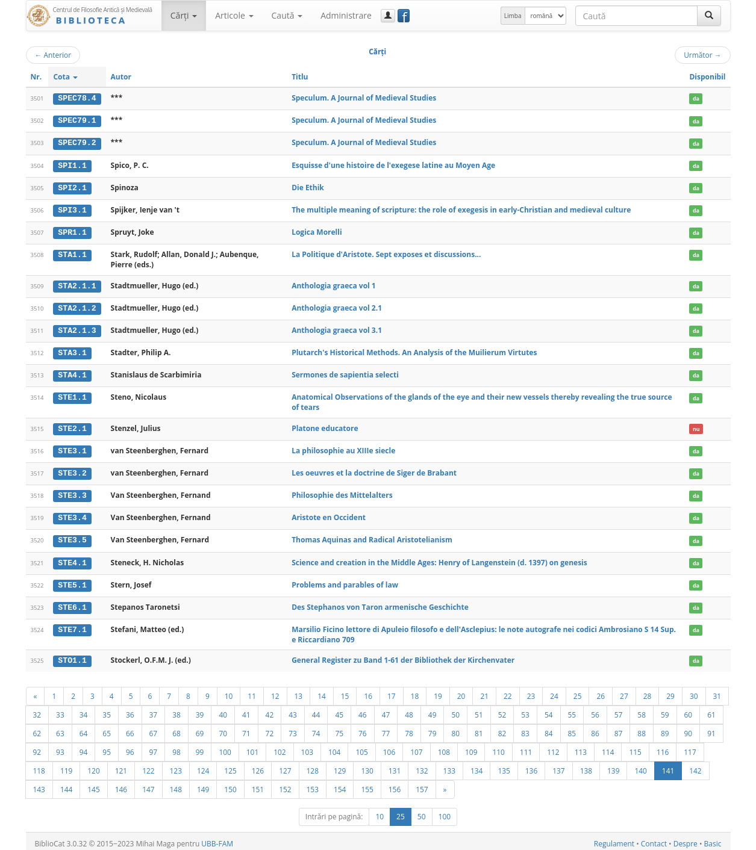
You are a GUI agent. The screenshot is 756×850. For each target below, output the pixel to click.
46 (362, 710)
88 (641, 728)
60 (688, 710)
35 (106, 710)
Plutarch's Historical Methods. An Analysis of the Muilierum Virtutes (414, 350)
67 (153, 728)
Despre (685, 839)
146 (121, 784)
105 (361, 747)
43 (293, 710)
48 (409, 710)
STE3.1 (72, 447)
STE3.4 (72, 514)
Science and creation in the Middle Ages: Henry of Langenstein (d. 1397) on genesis (439, 558)
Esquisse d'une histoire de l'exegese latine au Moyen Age (393, 164)
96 (130, 747)
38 (176, 710)
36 (130, 710)
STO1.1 (72, 655)
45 (339, 710)
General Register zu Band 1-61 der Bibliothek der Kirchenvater (403, 655)
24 (554, 691)
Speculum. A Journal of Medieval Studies (364, 98)
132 (422, 766)
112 (553, 747)
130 (367, 766)
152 (285, 784)
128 (313, 766)
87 (618, 728)
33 (60, 710)
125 (230, 766)
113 (581, 747)
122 (148, 766)
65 (106, 728)
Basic (713, 839)
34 (84, 710)
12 (275, 691)
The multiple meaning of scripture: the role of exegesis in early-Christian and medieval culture (461, 208)
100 (225, 747)
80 (455, 728)
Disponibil (707, 77)
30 (694, 691)
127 (285, 766)
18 (415, 691)
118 (39, 766)
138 (586, 766)
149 (203, 784)
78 (409, 728)
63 (60, 728)
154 (340, 784)
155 (367, 784)
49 (432, 710)
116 (663, 747)
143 (39, 784)
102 (279, 747)
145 (93, 784)
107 (416, 747)
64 (84, 728)
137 (558, 766)
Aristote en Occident (329, 514)
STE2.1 (72, 425)
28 (647, 691)
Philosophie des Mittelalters (342, 491)
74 (316, 728)
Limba (513, 15)
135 (504, 766)
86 (595, 728)
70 (223, 728)
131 (395, 766)
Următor (702, 55)
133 (449, 766)
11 (252, 691)
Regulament (614, 839)
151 (258, 784)
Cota (65, 77)
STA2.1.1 (77, 284)
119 (66, 766)
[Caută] (709, 15)
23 (531, 691)
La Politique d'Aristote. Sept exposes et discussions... (386, 253)
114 (608, 747)
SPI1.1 (72, 164)
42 (270, 710)
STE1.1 (72, 394)
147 (148, 784)
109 (471, 747)
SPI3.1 (72, 208)
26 (600, 691)
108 (444, 747)
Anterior (53, 55)
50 (455, 710)
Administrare (346, 15)
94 (84, 747)
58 (641, 710)
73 (293, 728)
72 (270, 728)
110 (498, 747)
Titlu (300, 77)
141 (668, 766)
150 (230, 784)
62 (37, 728)
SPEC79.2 (77, 142)
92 (37, 747)
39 (200, 710)
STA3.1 (72, 350)
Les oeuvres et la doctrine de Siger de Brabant (374, 470)
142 (695, 766)
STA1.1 (72, 253)
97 (153, 747)
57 (618, 710)
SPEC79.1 (77, 120)
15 (345, 691)
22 (508, 691)
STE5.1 (72, 580)
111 (526, 747)
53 (525, 710)
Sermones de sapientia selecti (345, 372)
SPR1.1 (72, 231)
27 (624, 691)
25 (577, 691)
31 (717, 691)
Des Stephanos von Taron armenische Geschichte (380, 602)
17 (391, 691)
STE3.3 (72, 491)
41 (246, 710)
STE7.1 (72, 624)
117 (690, 747)
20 (461, 691)
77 (386, 728)
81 (479, 728)
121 (121, 766)
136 (531, 766)
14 (321, 691)
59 (665, 710)
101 (252, 747)
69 (200, 728)
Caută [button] (287, 15)
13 (299, 691)
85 (572, 728)
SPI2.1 (72, 186)
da (696, 98)
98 (176, 747)
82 (502, 728)
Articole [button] (234, 15)
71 (246, 728)
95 (106, 747)
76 (362, 728)
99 (200, 747)
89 (665, 728)
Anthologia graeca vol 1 (334, 284)
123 (176, 766)
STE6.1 (72, 602)
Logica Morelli (317, 231)
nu (696, 426)
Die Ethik (308, 186)
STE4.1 (72, 558)
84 (549, 728)
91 (711, 728)
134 (476, 766)
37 (153, 710)
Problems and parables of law (345, 580)
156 (395, 784)
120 (93, 766)
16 (368, 691)
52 (502, 710)
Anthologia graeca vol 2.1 (337, 306)
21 (484, 691)
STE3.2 (72, 470)
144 (66, 784)
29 (670, 691)
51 (479, 710)
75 (339, 728)
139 (613, 766)
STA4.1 (72, 372)
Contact (654, 839)
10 (229, 691)
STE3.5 (72, 536)
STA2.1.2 (77, 306)
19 (438, 691)
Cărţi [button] (183, 15)
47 (386, 710)
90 (688, 728)
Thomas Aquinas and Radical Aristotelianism (372, 536)
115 (635, 747)
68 (176, 728)
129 (340, 766)
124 (203, 766)
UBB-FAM (217, 839)
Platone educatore (325, 425)
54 (549, 710)
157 (422, 784)
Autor (121, 77)
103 (307, 747)
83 (525, 728)
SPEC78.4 (77, 98)
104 (334, 747)
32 (37, 710)
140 (640, 766)
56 (595, 710)
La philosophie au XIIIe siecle (343, 447)
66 (130, 728)
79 (432, 728)
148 (176, 784)
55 (572, 710)
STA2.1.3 (77, 328)
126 (258, 766)
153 (313, 784)
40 (223, 710)
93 (60, 747)
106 (389, 747)
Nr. (36, 77)
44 (316, 710)
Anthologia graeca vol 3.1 (337, 328)
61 (711, 710)
